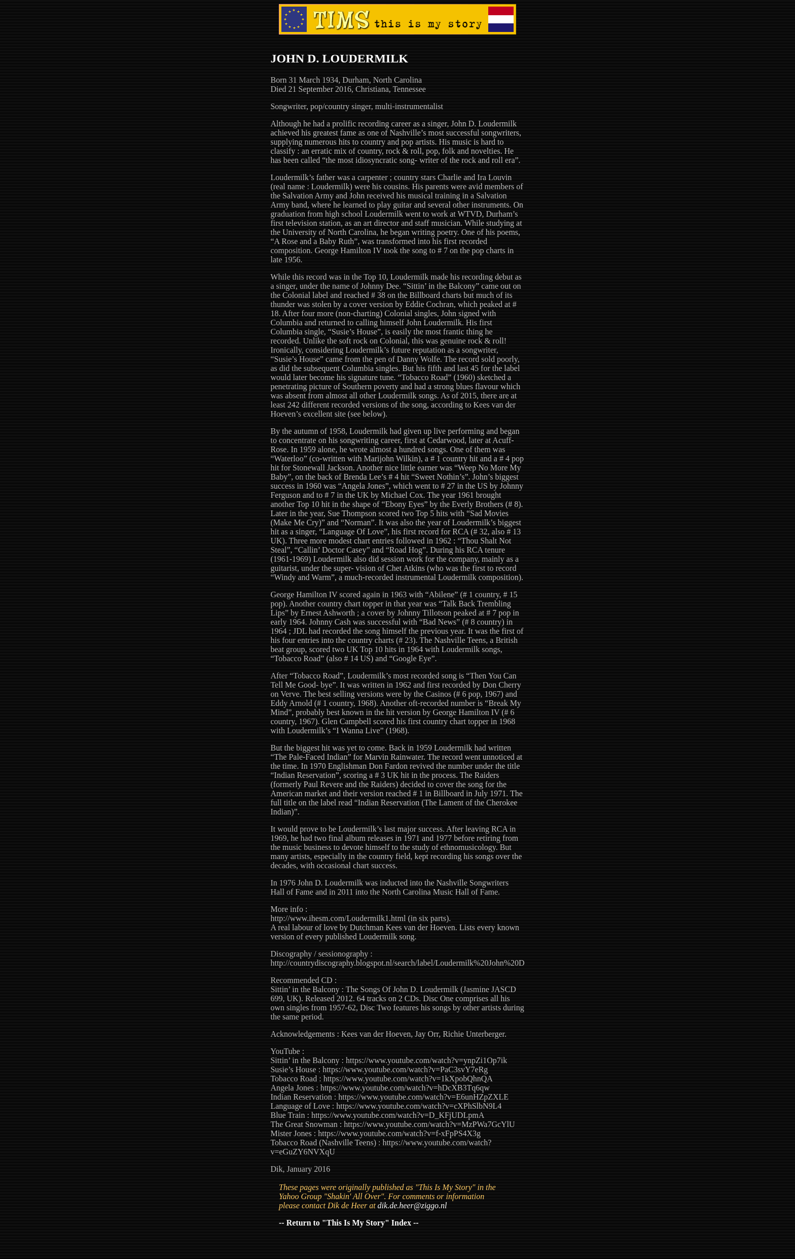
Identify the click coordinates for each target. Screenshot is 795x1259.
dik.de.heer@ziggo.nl (412, 1205)
